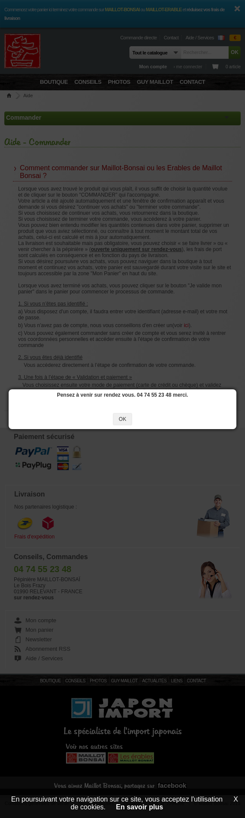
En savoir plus (139, 807)
